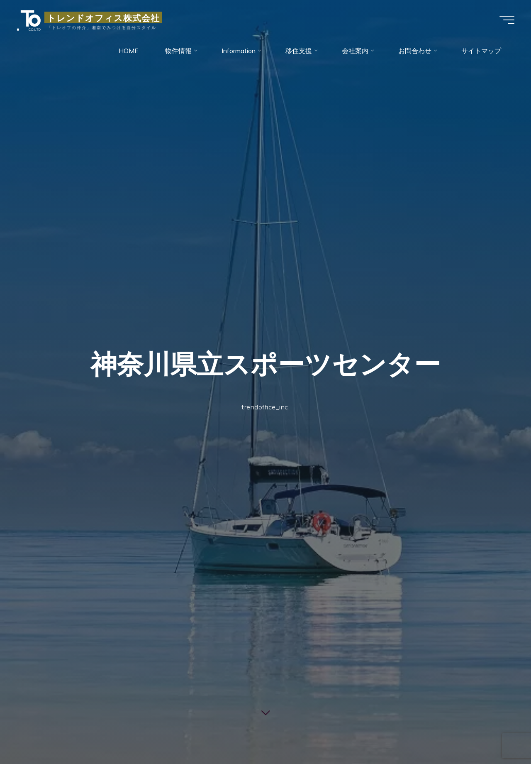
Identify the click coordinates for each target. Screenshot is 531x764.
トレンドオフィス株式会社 (103, 17)
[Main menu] (506, 20)
